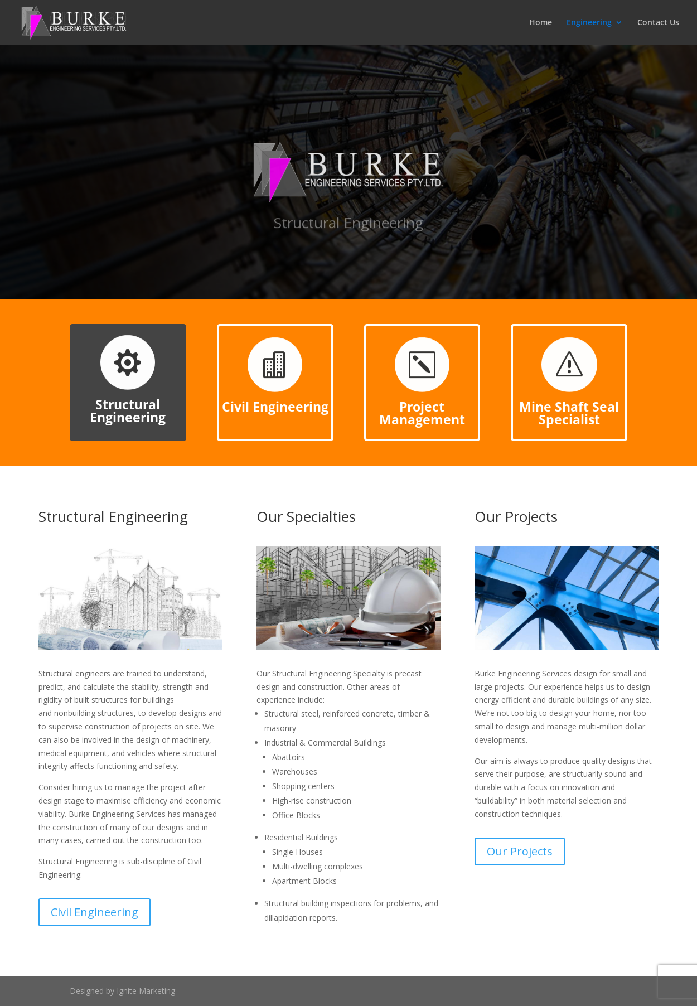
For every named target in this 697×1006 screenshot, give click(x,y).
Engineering (589, 22)
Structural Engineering (128, 410)
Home (540, 22)
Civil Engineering (275, 406)
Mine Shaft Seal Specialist (569, 413)
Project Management (422, 413)
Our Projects (520, 851)
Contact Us (658, 22)
